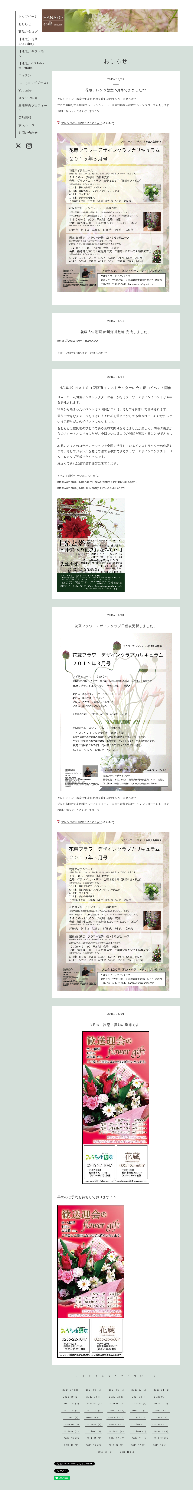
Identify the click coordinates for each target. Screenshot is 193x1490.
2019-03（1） (162, 1410)
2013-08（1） (117, 1445)
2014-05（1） (95, 1438)
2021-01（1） (140, 1403)
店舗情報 (24, 117)
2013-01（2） (106, 1451)
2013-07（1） (139, 1445)
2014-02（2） (117, 1438)
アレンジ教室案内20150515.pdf (81, 123)
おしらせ (24, 24)
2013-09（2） (94, 1445)
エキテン (24, 75)
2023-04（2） (162, 1389)
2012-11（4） (127, 1451)
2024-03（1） (117, 1389)
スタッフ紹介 (28, 98)
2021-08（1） (140, 1396)
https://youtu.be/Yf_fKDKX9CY (78, 340)
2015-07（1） (160, 1424)
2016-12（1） (72, 1424)
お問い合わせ (28, 132)
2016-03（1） (117, 1424)
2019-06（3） (117, 1410)
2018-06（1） (94, 1417)
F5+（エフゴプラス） (34, 83)
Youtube (25, 90)
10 (141, 1376)
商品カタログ (28, 31)
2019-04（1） (140, 1410)
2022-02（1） (117, 1396)
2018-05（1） (116, 1417)
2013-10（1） (72, 1445)
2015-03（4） (117, 1431)
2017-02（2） (160, 1417)
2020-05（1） (71, 1410)
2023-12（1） (139, 1389)
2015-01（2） (139, 1431)
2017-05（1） (138, 1417)
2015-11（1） (138, 1424)
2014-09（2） (72, 1438)
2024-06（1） (94, 1389)
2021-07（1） (162, 1396)
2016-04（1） (95, 1424)
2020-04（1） (94, 1410)
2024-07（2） (70, 1389)
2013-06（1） (161, 1445)
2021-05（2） (72, 1403)
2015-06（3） (72, 1431)
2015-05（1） (94, 1431)
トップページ (28, 16)
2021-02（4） (117, 1403)
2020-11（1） (161, 1403)
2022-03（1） (94, 1396)
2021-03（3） (95, 1403)
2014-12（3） (161, 1431)
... (148, 1376)
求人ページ (26, 125)
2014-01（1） (139, 1438)
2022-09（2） (71, 1396)
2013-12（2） (161, 1438)
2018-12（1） (72, 1417)
